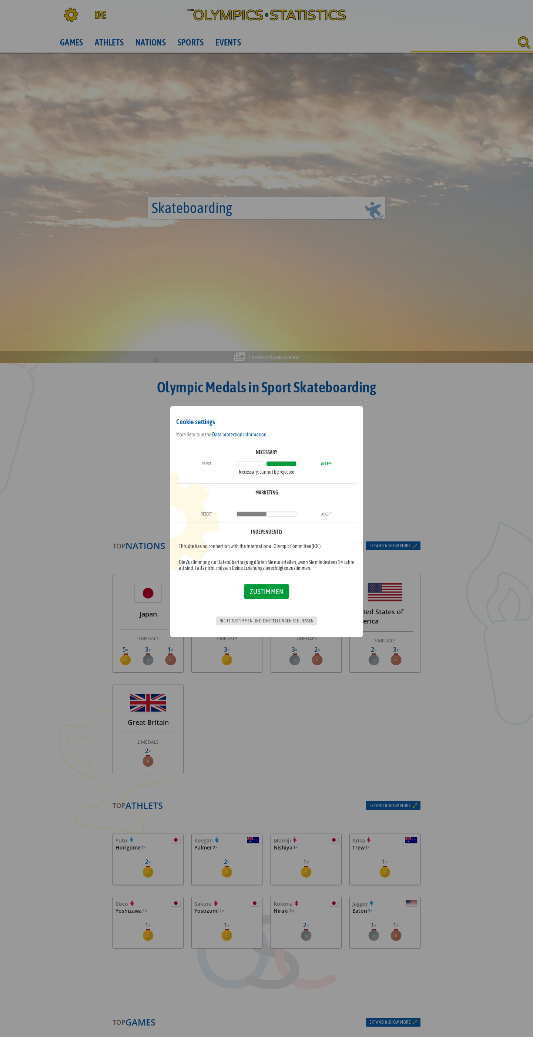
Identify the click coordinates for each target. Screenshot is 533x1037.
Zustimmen (267, 591)
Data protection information (239, 435)
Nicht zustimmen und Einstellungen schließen (266, 621)
